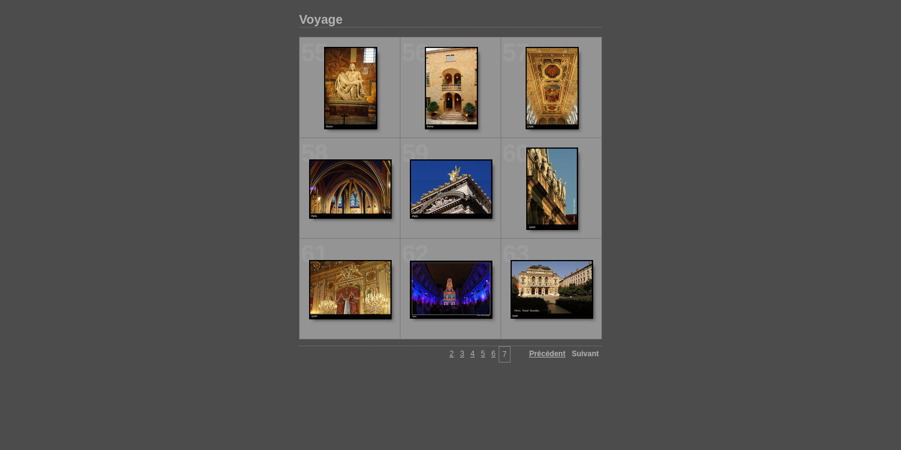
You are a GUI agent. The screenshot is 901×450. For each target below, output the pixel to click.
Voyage (321, 19)
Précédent (547, 353)
